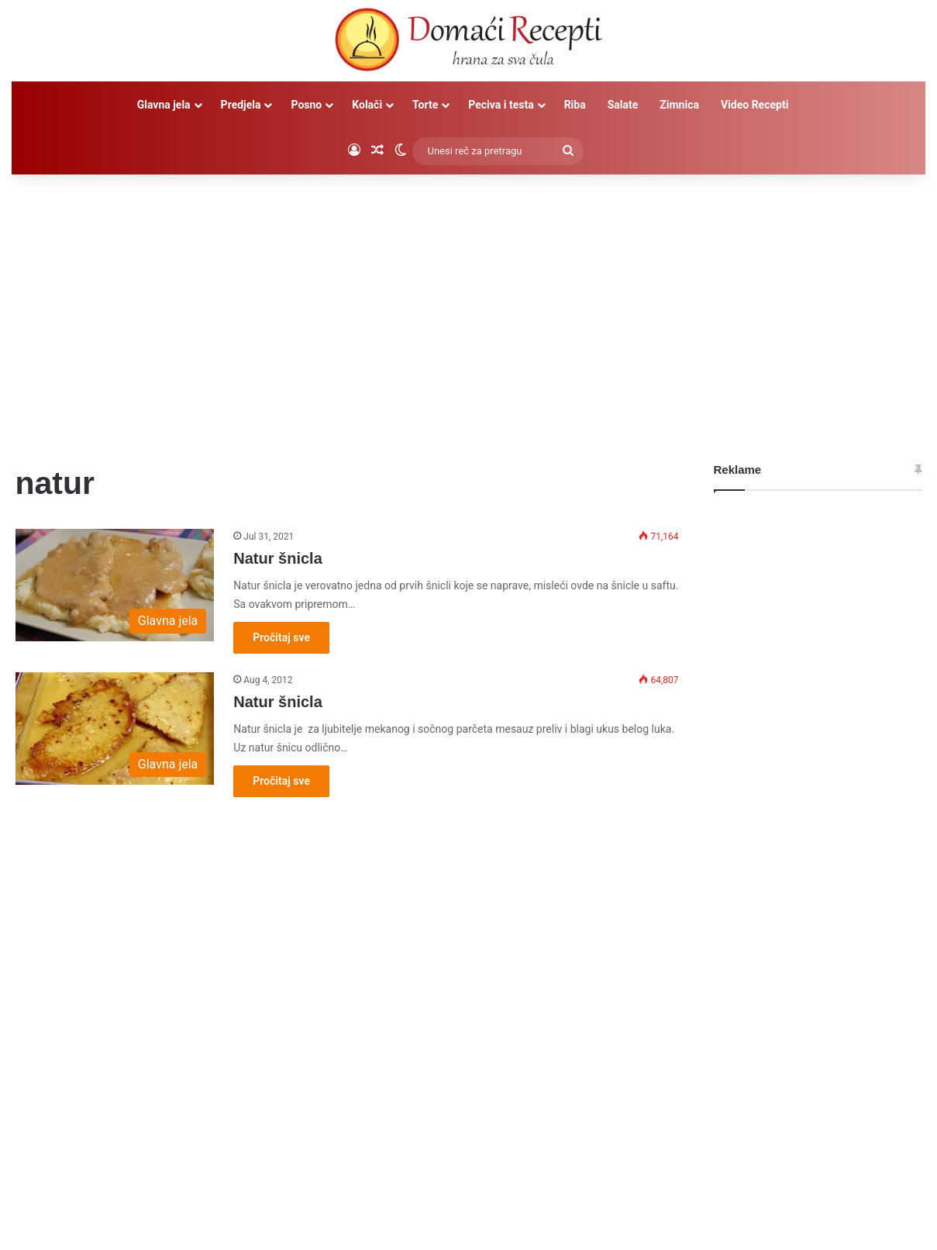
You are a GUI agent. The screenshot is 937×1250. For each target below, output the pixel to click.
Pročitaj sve (281, 637)
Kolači (367, 104)
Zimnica (679, 104)
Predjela (241, 104)
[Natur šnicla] (115, 585)
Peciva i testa (500, 104)
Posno (306, 104)
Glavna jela (164, 104)
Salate (623, 104)
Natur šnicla (277, 558)
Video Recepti (754, 104)
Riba (575, 104)
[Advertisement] (468, 306)
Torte (425, 104)
